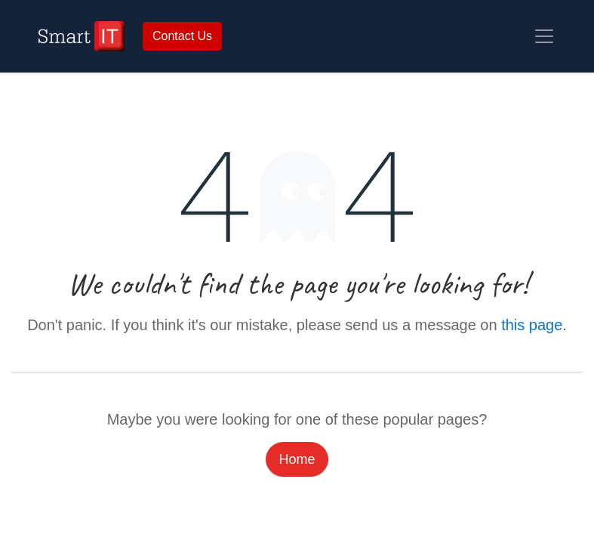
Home (297, 459)
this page (531, 325)
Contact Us (182, 35)
